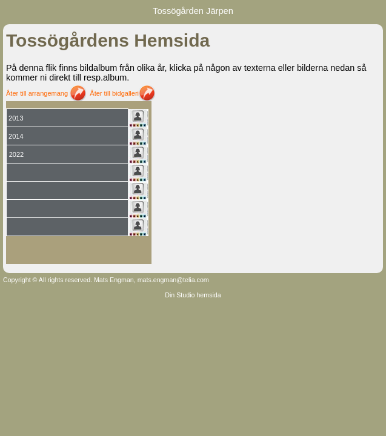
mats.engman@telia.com (173, 279)
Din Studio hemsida (193, 295)
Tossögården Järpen (193, 11)
